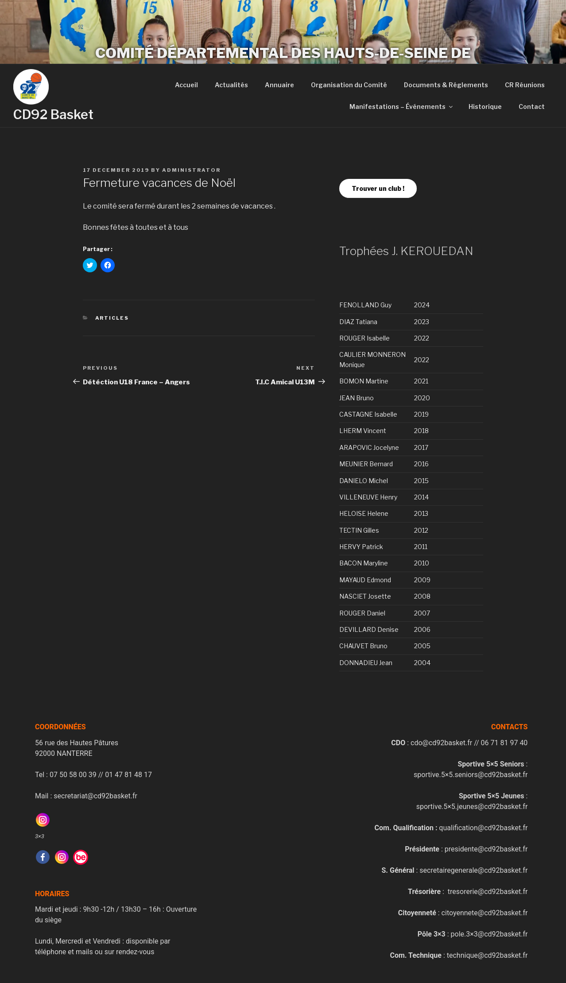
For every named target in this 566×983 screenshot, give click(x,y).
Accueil (186, 85)
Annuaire (279, 85)
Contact (532, 106)
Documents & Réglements (446, 85)
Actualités (231, 85)
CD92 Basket (53, 114)
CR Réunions (525, 85)
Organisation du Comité (349, 85)
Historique (485, 106)
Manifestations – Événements (401, 106)
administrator (191, 170)
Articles (112, 318)
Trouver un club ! (378, 188)
